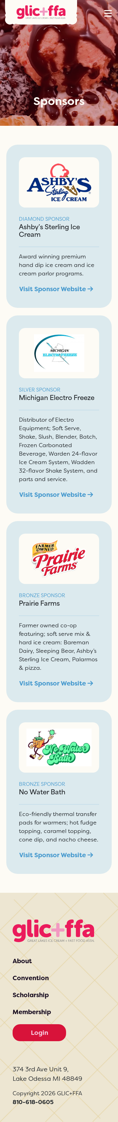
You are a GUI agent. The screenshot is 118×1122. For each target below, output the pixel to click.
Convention (31, 978)
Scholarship (31, 995)
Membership (32, 1012)
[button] (108, 13)
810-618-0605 (33, 1102)
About (22, 961)
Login (39, 1033)
